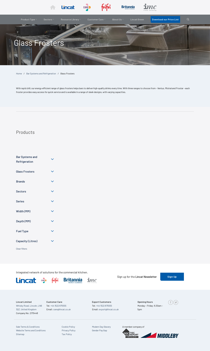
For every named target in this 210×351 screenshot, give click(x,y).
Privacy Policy (68, 330)
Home (19, 73)
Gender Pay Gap (99, 330)
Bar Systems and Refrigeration (41, 73)
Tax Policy (67, 334)
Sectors (49, 19)
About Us (118, 19)
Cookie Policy (68, 326)
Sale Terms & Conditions (28, 326)
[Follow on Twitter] (175, 302)
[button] (188, 19)
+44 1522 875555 (58, 305)
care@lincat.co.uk (62, 309)
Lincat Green (137, 19)
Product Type (29, 19)
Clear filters (21, 248)
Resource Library (71, 19)
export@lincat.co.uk (109, 309)
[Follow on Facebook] (170, 302)
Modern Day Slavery (101, 326)
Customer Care (96, 19)
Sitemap (20, 334)
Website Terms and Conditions (31, 330)
